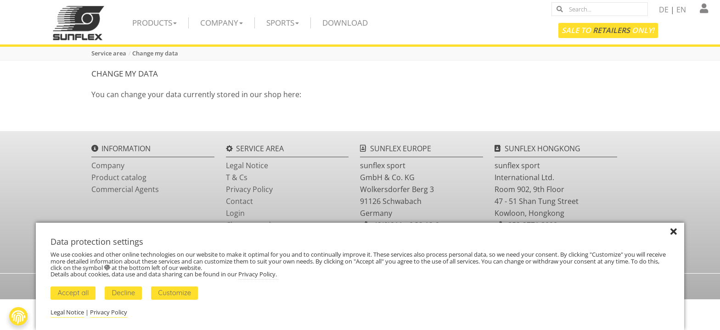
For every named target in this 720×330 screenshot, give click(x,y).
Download (345, 22)
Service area (108, 53)
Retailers (611, 30)
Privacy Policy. (258, 274)
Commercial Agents (125, 189)
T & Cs (237, 177)
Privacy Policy (249, 189)
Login (235, 213)
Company (221, 22)
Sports (282, 22)
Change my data (155, 53)
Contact (239, 201)
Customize (174, 292)
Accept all (73, 292)
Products (154, 22)
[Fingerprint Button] (18, 316)
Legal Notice (247, 165)
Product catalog (118, 177)
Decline (123, 292)
